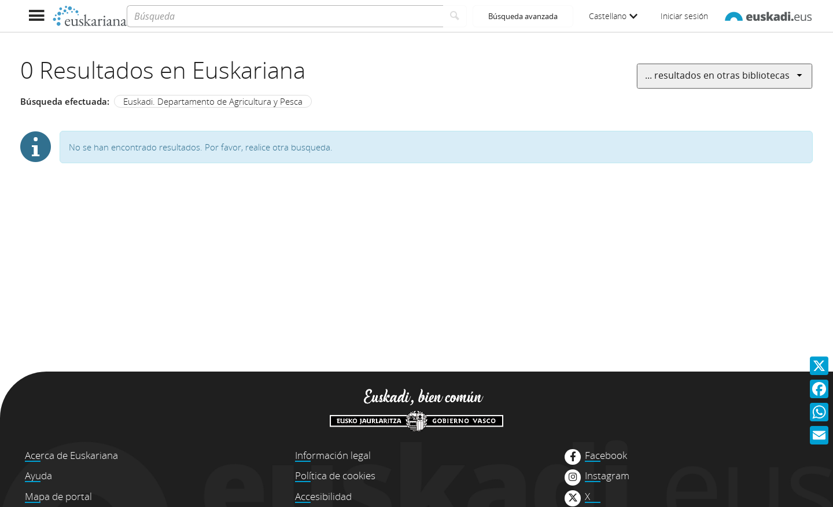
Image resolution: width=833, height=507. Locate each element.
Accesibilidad (323, 496)
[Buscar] (455, 16)
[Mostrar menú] (36, 16)
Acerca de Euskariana (71, 455)
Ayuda (38, 475)
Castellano (613, 15)
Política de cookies (335, 475)
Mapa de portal (58, 496)
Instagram (607, 476)
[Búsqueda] (285, 16)
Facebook (606, 455)
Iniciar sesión (684, 15)
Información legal (333, 455)
